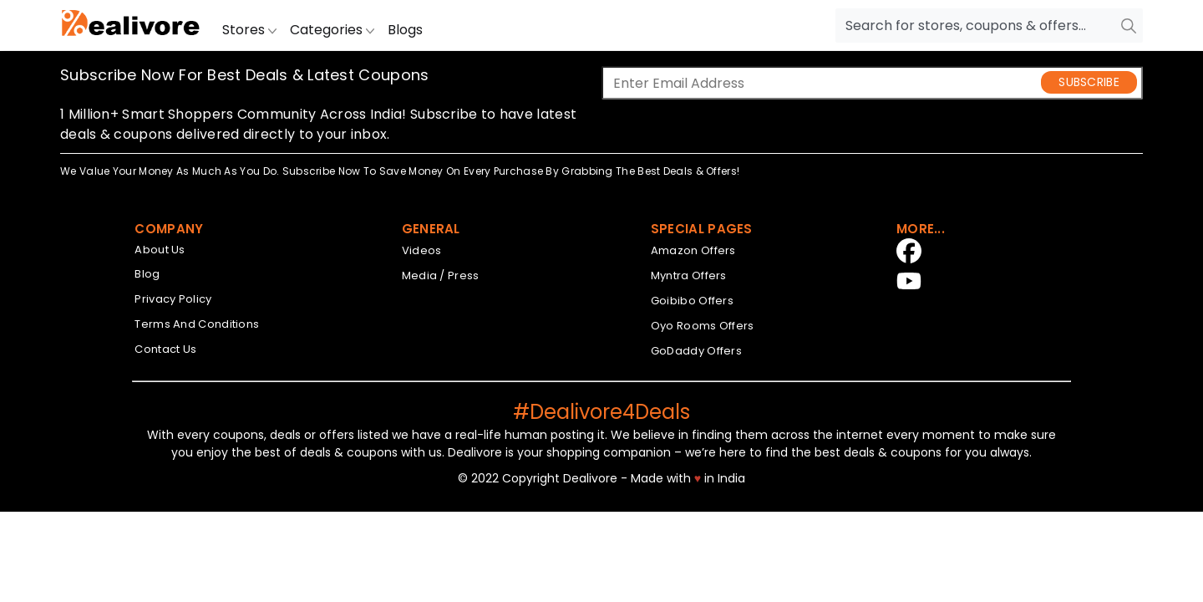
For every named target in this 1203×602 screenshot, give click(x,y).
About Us (160, 250)
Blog (147, 274)
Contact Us (165, 349)
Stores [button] (249, 29)
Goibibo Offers (692, 301)
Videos (422, 250)
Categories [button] (332, 29)
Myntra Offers (689, 275)
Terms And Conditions (197, 324)
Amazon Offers (693, 250)
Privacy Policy (173, 299)
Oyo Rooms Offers (702, 326)
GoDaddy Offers (696, 351)
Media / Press (441, 275)
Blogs (405, 29)
